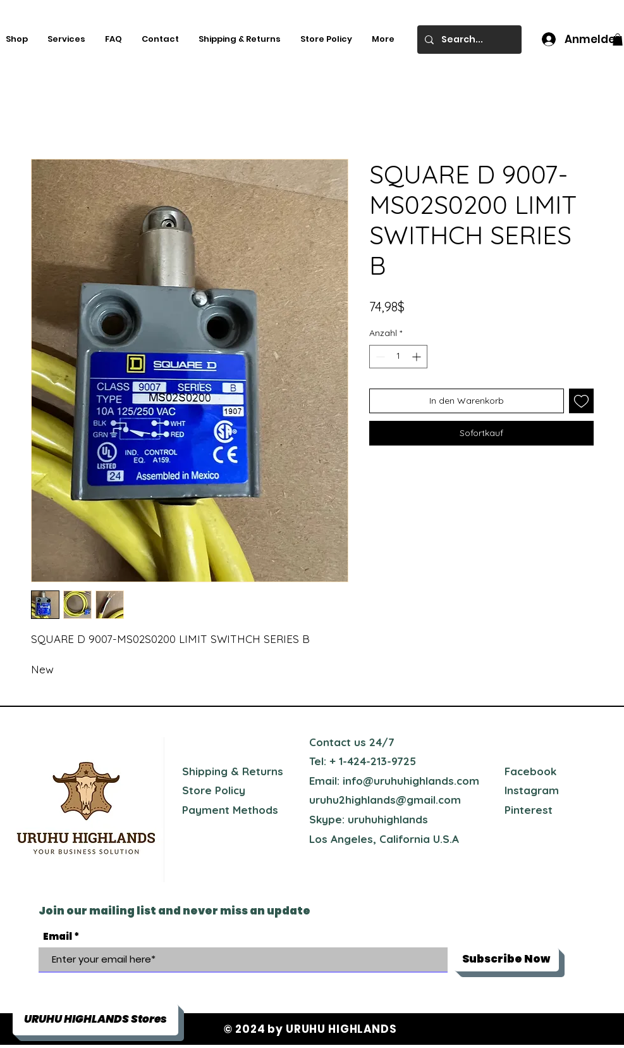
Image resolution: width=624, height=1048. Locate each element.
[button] (618, 40)
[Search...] (468, 39)
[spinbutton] (398, 357)
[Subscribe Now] (506, 959)
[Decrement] (379, 357)
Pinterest (529, 809)
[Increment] (417, 357)
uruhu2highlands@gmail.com (385, 799)
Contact (330, 742)
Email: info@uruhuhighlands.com (394, 780)
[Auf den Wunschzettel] (581, 401)
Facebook (530, 771)
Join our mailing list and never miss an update (174, 910)
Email (57, 936)
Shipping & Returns (232, 771)
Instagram (532, 790)
